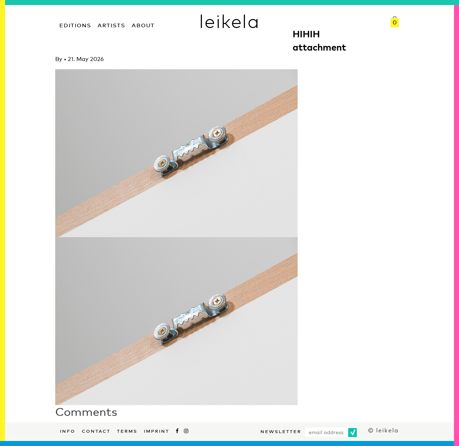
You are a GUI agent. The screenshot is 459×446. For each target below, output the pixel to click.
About (143, 24)
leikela (229, 21)
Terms (127, 430)
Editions (75, 24)
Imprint (156, 430)
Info (67, 430)
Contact (96, 430)
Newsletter (280, 431)
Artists (111, 24)
